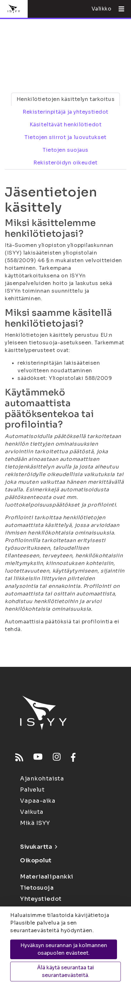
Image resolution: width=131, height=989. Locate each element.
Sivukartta (38, 846)
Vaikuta (32, 811)
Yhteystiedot (41, 898)
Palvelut (32, 789)
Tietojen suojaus (65, 150)
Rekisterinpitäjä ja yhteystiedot (65, 112)
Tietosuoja (37, 887)
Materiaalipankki (46, 876)
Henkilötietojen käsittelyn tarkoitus (65, 99)
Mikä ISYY (35, 823)
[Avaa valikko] (119, 8)
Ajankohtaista (42, 778)
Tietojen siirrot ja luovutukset (65, 137)
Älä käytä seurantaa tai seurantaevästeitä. (65, 971)
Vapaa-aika (38, 800)
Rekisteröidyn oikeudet (65, 162)
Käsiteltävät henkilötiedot (66, 124)
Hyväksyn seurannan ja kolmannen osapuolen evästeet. (63, 949)
